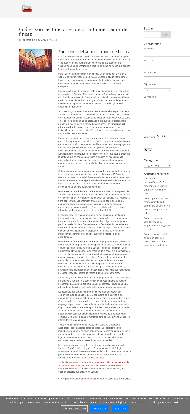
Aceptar (120, 408)
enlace (98, 354)
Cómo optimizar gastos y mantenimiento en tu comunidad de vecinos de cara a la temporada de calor (157, 206)
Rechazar (99, 408)
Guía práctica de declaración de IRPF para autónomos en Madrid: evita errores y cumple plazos (156, 186)
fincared (27, 39)
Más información (74, 408)
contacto (88, 378)
